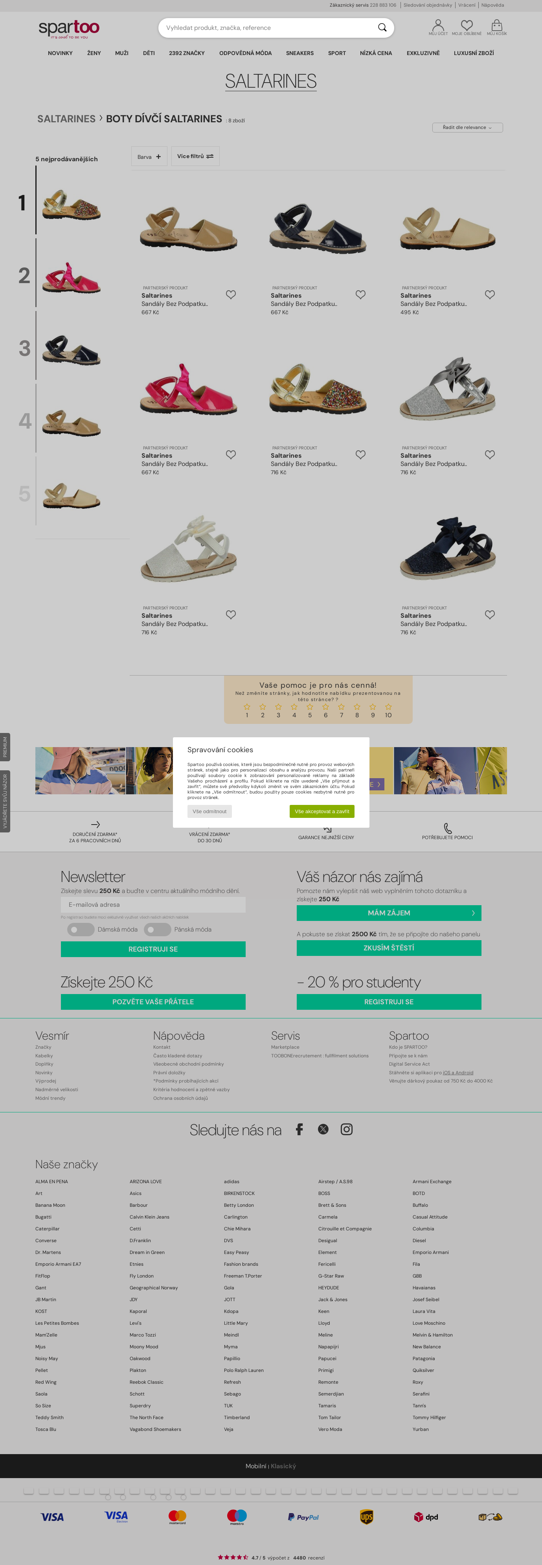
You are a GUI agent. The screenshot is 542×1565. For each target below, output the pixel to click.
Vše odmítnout (209, 811)
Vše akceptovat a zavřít (322, 811)
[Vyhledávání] (382, 28)
